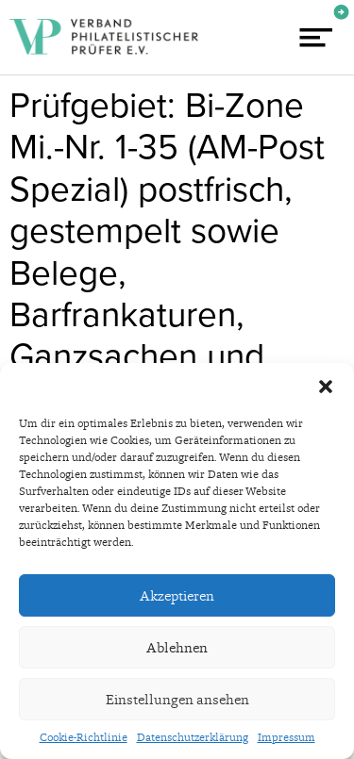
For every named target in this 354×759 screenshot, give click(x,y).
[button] (325, 386)
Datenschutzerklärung (192, 737)
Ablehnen (177, 647)
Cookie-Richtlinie (83, 737)
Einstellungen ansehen (177, 699)
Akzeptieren (177, 595)
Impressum (286, 737)
